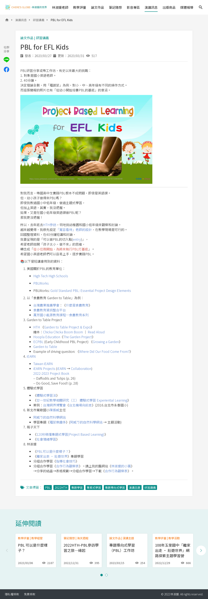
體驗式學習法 (46, 395)
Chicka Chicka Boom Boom (63, 331)
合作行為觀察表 (67, 466)
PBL (48, 487)
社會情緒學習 (46, 439)
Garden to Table (45, 346)
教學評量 (79, 7)
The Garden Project (77, 336)
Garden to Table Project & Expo (67, 327)
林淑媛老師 (60, 7)
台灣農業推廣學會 (46, 305)
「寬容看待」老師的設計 (74, 229)
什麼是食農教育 (77, 305)
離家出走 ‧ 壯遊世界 (52, 456)
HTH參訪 (49, 224)
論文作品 (97, 7)
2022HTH (61, 487)
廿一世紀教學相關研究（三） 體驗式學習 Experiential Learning (82, 400)
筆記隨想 (115, 7)
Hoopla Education (46, 336)
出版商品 (169, 7)
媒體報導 (186, 7)
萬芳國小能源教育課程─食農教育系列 (61, 314)
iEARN (31, 356)
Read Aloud (96, 331)
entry (77, 239)
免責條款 (29, 594)
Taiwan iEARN (43, 363)
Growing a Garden (106, 341)
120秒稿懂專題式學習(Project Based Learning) (70, 434)
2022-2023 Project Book (51, 373)
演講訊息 (151, 7)
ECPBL (38, 341)
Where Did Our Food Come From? (104, 351)
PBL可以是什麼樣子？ (53, 451)
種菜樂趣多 (58, 422)
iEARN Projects (44, 368)
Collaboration (81, 368)
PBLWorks (41, 283)
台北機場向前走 (80, 405)
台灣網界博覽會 (54, 405)
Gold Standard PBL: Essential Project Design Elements (90, 290)
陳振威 (54, 409)
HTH (36, 327)
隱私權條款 (12, 594)
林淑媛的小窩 (121, 466)
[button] (101, 575)
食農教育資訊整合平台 (49, 310)
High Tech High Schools (50, 275)
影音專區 (133, 7)
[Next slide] (201, 550)
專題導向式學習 (115, 487)
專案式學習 (94, 487)
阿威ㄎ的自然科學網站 (49, 417)
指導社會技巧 (66, 461)
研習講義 (38, 20)
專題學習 (77, 487)
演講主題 (134, 487)
